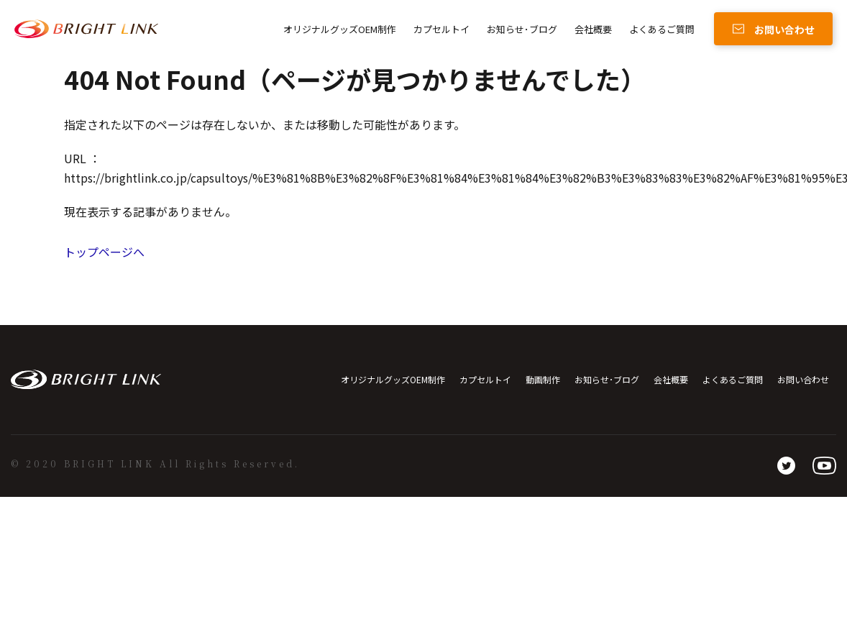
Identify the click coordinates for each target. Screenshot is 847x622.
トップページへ (104, 251)
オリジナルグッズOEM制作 (339, 29)
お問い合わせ (803, 379)
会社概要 (593, 29)
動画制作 (543, 379)
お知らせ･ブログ (522, 29)
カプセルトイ (441, 29)
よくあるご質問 (662, 29)
